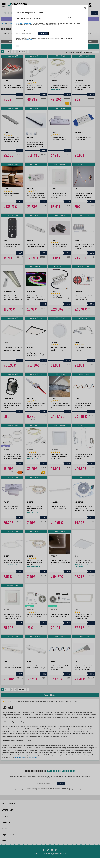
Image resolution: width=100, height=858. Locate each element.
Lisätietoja (29, 39)
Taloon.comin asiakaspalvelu (24, 23)
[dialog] (50, 429)
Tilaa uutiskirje (43, 33)
